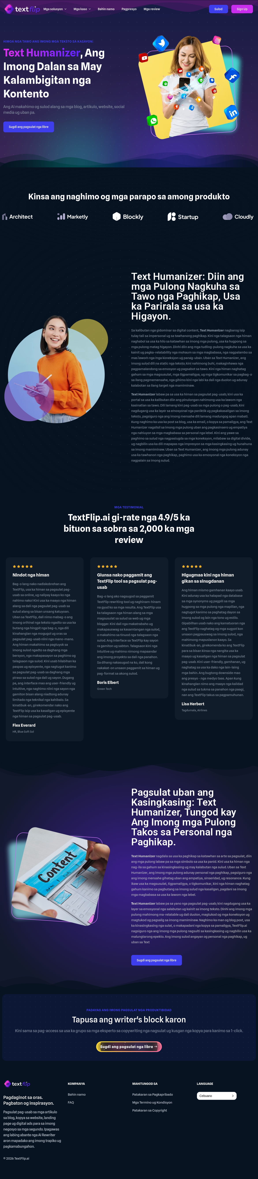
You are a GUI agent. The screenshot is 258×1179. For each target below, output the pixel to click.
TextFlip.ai (21, 1158)
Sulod (219, 9)
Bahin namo (77, 1095)
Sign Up (242, 9)
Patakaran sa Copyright (149, 1110)
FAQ (71, 1102)
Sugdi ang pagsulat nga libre (29, 127)
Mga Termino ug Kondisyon (152, 1102)
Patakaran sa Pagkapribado (152, 1095)
